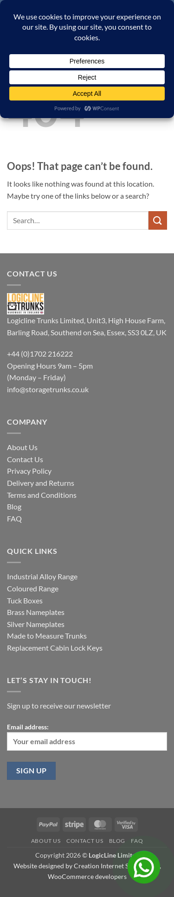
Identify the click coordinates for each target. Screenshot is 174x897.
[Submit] (157, 220)
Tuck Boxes (25, 600)
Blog (14, 506)
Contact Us (25, 459)
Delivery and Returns (40, 482)
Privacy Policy (29, 470)
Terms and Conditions (42, 494)
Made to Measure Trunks (47, 635)
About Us (22, 447)
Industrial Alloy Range (42, 576)
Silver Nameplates (35, 624)
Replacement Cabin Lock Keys (55, 647)
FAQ (14, 518)
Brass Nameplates (35, 612)
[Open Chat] (144, 867)
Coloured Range (32, 588)
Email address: (87, 737)
